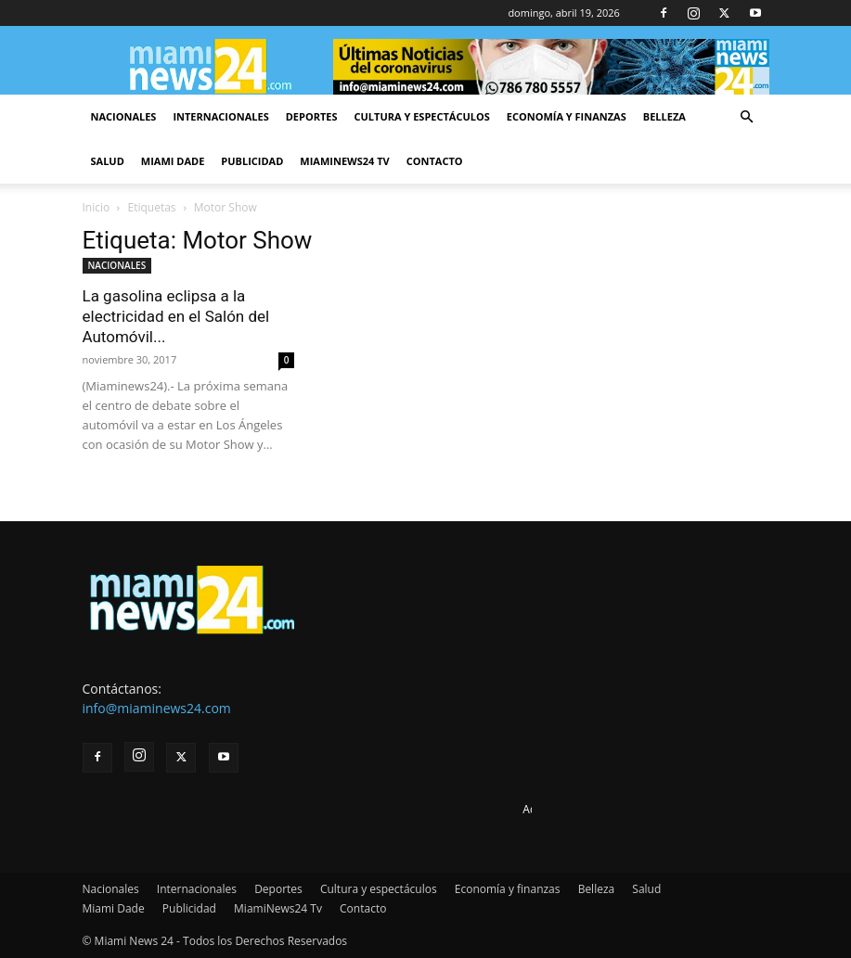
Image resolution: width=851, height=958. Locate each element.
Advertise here (560, 809)
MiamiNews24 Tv (344, 161)
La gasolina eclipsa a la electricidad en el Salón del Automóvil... (176, 316)
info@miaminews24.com (157, 708)
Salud (107, 161)
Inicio (96, 207)
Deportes (312, 116)
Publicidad (252, 161)
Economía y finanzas (566, 116)
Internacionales (220, 116)
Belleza (664, 116)
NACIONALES (117, 265)
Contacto (434, 161)
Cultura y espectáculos (422, 116)
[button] (747, 117)
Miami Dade (173, 161)
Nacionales (124, 116)
